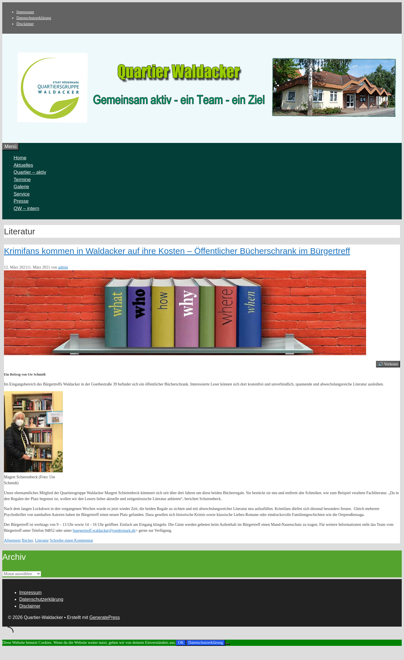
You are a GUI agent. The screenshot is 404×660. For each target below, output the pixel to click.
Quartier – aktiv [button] (30, 172)
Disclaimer (25, 24)
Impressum (25, 12)
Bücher (27, 540)
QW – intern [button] (26, 208)
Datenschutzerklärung (33, 18)
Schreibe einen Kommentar (71, 540)
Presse (21, 201)
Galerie (21, 186)
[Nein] (227, 644)
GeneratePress (104, 617)
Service (22, 194)
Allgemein (12, 540)
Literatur (42, 540)
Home (20, 157)
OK (181, 642)
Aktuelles (23, 165)
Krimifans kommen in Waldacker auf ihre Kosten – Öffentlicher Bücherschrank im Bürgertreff (177, 251)
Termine (22, 179)
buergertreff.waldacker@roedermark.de (104, 530)
